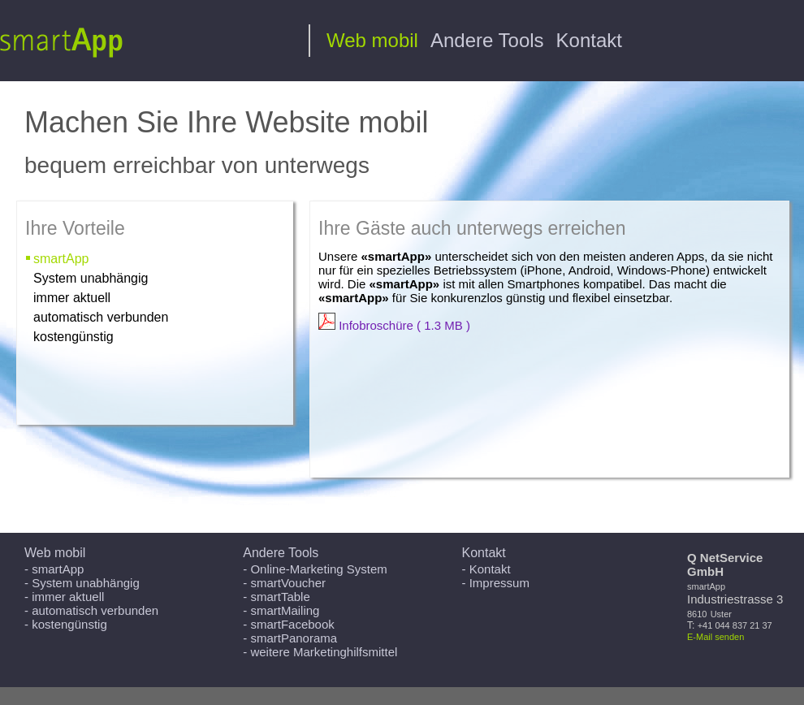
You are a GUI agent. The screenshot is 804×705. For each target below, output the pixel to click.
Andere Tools (487, 40)
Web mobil (372, 40)
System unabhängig (90, 278)
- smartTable (276, 596)
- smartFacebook (289, 624)
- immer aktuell (64, 596)
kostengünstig (73, 337)
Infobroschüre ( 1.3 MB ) (394, 325)
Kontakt (589, 40)
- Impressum (496, 583)
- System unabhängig (82, 583)
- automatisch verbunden (91, 610)
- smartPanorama (290, 638)
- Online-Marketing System (315, 569)
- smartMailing (281, 610)
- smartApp (54, 569)
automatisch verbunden (100, 317)
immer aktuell (71, 298)
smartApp (61, 259)
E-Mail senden (715, 637)
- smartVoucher (284, 583)
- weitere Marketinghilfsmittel (320, 652)
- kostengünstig (65, 624)
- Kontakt (486, 569)
